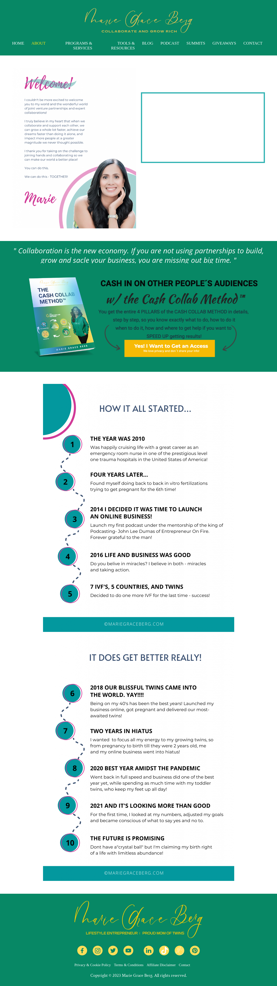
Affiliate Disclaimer (161, 965)
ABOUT (38, 43)
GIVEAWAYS (224, 43)
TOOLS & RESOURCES (123, 45)
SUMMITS (195, 43)
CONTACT (252, 43)
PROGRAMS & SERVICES (78, 45)
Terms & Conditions (128, 965)
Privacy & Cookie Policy (92, 965)
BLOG (147, 43)
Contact (184, 965)
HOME (18, 43)
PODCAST (169, 43)
